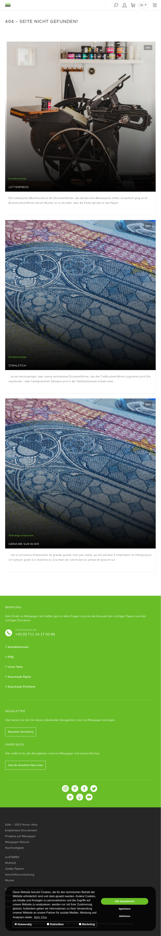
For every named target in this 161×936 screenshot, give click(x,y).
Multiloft (10, 863)
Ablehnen (124, 916)
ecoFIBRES (12, 857)
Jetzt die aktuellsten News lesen (25, 765)
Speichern (125, 908)
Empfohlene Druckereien (21, 830)
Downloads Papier (19, 677)
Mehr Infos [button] (40, 917)
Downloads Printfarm (21, 687)
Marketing (87, 924)
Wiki (148, 48)
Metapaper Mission (17, 842)
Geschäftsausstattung (19, 874)
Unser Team (15, 667)
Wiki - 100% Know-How (21, 824)
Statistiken (55, 924)
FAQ (11, 657)
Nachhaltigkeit (14, 848)
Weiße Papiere (14, 869)
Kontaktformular (18, 647)
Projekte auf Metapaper (20, 836)
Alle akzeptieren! (124, 901)
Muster (9, 880)
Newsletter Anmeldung (20, 732)
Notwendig (23, 924)
